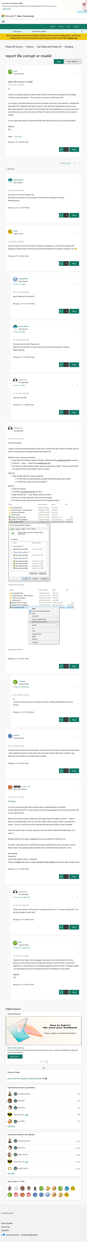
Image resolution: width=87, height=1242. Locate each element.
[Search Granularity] (21, 31)
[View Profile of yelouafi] (16, 735)
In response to (19, 284)
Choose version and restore (16, 585)
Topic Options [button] (72, 61)
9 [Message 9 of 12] (19, 405)
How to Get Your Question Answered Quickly (25, 1078)
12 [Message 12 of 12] (15, 208)
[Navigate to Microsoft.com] (8, 16)
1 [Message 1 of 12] (14, 142)
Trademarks (5, 1230)
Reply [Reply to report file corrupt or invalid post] (74, 149)
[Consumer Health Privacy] (29, 1235)
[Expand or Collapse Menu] (3, 21)
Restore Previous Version (15, 649)
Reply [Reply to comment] (74, 215)
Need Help (18, 136)
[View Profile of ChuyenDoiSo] (23, 278)
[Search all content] (57, 31)
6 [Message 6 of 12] (14, 658)
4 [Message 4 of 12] (19, 919)
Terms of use (5, 1227)
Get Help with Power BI (49, 46)
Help (68, 26)
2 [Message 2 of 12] (14, 869)
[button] (59, 61)
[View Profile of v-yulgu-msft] (25, 786)
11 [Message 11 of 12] (20, 304)
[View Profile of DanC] (15, 71)
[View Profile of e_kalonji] (22, 681)
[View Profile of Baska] (15, 231)
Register (53, 26)
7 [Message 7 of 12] (19, 712)
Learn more (6, 8)
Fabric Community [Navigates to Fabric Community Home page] (25, 16)
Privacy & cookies (7, 1223)
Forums (30, 46)
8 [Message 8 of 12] (14, 256)
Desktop (69, 46)
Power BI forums (14, 46)
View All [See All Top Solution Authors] (11, 1126)
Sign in (61, 26)
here (40, 839)
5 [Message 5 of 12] (14, 763)
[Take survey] (15, 1057)
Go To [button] (76, 26)
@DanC (13, 801)
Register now (73, 38)
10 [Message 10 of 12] (20, 357)
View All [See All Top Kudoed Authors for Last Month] (11, 1173)
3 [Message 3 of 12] (19, 984)
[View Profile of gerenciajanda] (18, 180)
